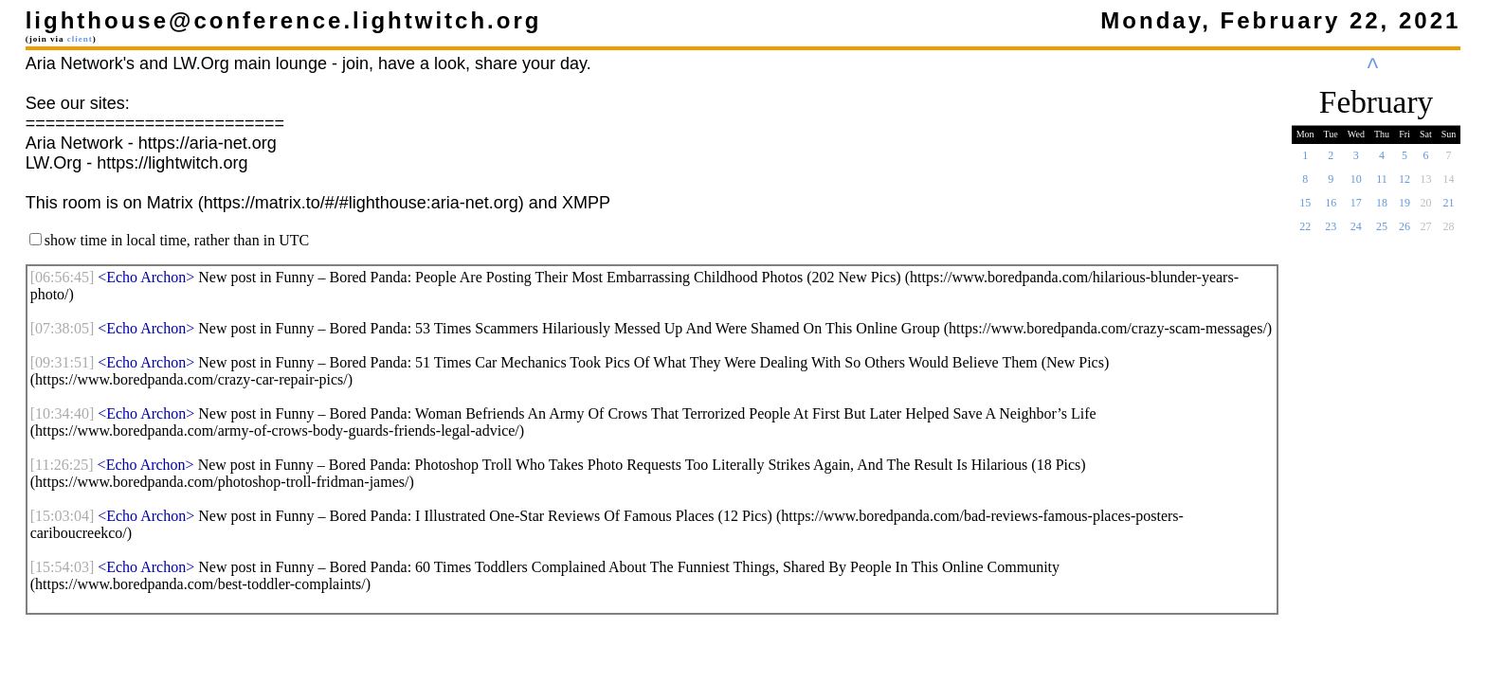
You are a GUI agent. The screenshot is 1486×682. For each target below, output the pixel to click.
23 (1330, 232)
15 (1305, 208)
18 (1381, 208)
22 (1305, 232)
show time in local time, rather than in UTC (177, 240)
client (80, 39)
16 (1330, 208)
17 (1356, 208)
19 (1404, 208)
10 (1356, 184)
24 (1356, 232)
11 (1381, 184)
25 (1381, 232)
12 (1404, 184)
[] (62, 277)
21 (1449, 208)
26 (1404, 232)
